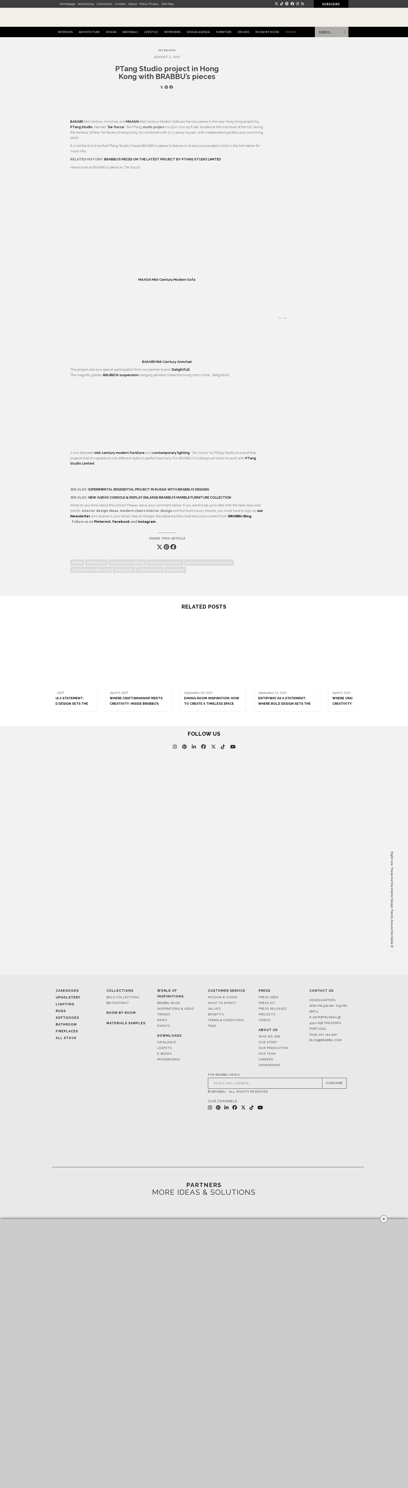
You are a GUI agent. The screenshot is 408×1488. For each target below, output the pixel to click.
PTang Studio (81, 127)
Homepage (67, 4)
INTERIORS (65, 32)
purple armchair (150, 570)
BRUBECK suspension (121, 375)
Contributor (104, 4)
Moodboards (168, 1059)
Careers (266, 1059)
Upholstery (68, 997)
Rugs (61, 1011)
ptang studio (123, 570)
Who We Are (269, 1036)
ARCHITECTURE (89, 32)
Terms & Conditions (226, 1020)
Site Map (167, 4)
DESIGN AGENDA (198, 32)
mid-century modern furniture (119, 453)
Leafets (164, 1048)
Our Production (273, 1048)
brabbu (77, 562)
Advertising (86, 4)
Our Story (268, 1042)
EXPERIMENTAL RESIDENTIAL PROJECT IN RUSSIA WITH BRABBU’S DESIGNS (148, 489)
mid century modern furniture (209, 562)
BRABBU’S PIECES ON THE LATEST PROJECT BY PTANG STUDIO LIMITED (162, 159)
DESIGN (111, 32)
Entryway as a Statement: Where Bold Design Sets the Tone (238, 703)
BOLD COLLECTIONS (122, 997)
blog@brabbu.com (325, 1040)
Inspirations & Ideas (175, 1008)
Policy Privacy (149, 4)
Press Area (268, 997)
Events (163, 1026)
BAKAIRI (76, 121)
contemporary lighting (171, 453)
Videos (265, 1020)
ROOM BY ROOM (267, 32)
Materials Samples (125, 1023)
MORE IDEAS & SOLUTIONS (204, 1192)
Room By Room (121, 1013)
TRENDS (290, 32)
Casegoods (67, 991)
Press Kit (267, 1003)
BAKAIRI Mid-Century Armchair (167, 362)
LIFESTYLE (151, 32)
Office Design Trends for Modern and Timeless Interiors (87, 703)
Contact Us (321, 991)
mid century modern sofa (91, 570)
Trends (163, 1014)
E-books (164, 1053)
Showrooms (269, 1065)
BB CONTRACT (117, 1003)
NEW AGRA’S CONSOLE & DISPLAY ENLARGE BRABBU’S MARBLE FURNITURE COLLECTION (159, 497)
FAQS (212, 1026)
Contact (120, 4)
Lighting (65, 1004)
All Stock (66, 1038)
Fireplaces (67, 1031)
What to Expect (222, 1003)
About (132, 4)
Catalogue (166, 1042)
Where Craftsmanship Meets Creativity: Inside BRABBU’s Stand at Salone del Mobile (312, 703)
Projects (267, 1014)
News (162, 1020)
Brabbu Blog (168, 1003)
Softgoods (67, 1018)
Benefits (216, 1014)
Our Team (267, 1053)
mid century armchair (165, 562)
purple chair (175, 570)
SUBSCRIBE (331, 3)
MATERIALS (130, 32)
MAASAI (133, 121)
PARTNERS (204, 1185)
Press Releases (273, 1008)
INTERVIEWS (172, 32)
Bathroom (66, 1024)
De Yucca (116, 127)
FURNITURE (224, 32)
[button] (346, 657)
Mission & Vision (222, 997)
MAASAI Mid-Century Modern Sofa (166, 280)
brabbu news (96, 562)
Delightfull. (181, 369)
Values (214, 1008)
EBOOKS (243, 32)
